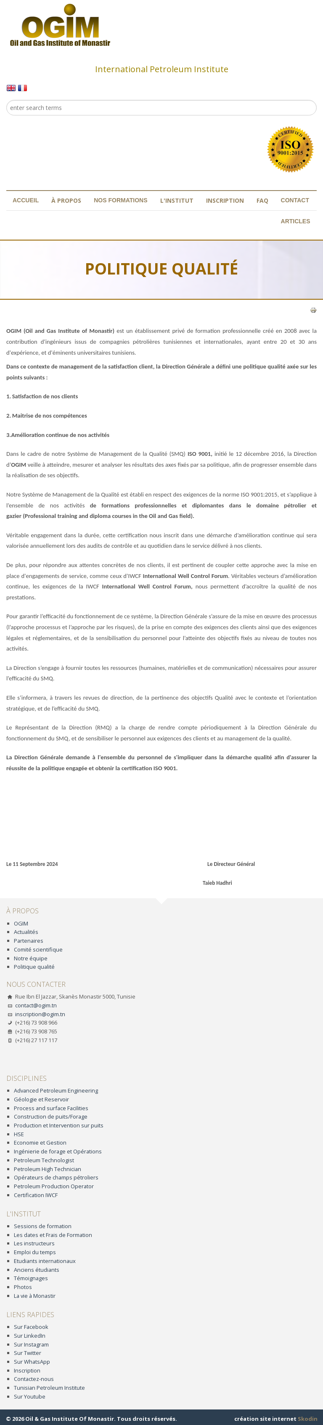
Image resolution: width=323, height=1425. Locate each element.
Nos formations (120, 200)
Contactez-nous (34, 1379)
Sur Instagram (31, 1344)
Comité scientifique (38, 949)
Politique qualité (34, 966)
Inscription (225, 200)
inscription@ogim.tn (40, 1014)
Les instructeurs (34, 1243)
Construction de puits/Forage (50, 1116)
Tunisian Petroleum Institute (49, 1387)
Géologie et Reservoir (41, 1099)
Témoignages (31, 1278)
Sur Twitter (27, 1353)
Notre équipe (31, 958)
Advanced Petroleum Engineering (56, 1090)
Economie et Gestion (40, 1142)
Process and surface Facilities (51, 1108)
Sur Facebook (31, 1327)
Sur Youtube (29, 1396)
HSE (19, 1134)
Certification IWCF (36, 1195)
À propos (66, 200)
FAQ (262, 200)
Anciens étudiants (36, 1269)
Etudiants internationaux (45, 1261)
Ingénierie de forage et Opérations (58, 1151)
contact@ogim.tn (36, 1005)
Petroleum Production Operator (54, 1186)
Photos (23, 1287)
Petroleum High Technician (47, 1169)
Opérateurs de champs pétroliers (56, 1177)
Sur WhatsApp (32, 1361)
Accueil (26, 200)
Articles (295, 221)
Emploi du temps (35, 1252)
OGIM (21, 923)
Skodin (308, 1418)
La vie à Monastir (35, 1295)
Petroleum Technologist (44, 1160)
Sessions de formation (42, 1226)
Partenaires (28, 940)
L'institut (176, 200)
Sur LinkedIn (29, 1335)
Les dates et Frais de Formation (53, 1235)
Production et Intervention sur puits (58, 1125)
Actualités (26, 932)
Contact (295, 200)
